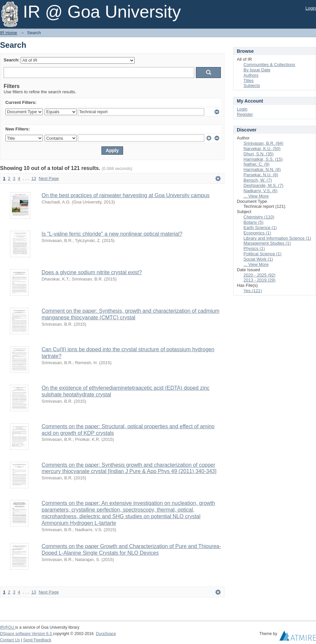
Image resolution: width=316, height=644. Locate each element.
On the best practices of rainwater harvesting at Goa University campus (126, 195)
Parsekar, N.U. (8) (260, 174)
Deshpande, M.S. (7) (263, 185)
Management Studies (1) (267, 243)
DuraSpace (106, 633)
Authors (250, 75)
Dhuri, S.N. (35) (258, 153)
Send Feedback (37, 640)
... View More (256, 196)
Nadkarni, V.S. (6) (260, 190)
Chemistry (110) (258, 216)
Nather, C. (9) (256, 164)
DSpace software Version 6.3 (26, 633)
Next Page (49, 178)
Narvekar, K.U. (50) (261, 148)
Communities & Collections (269, 64)
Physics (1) (254, 248)
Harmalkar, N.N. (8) (262, 169)
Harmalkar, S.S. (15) (263, 159)
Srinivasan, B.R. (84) (263, 143)
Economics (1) (257, 232)
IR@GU (7, 627)
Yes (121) (252, 290)
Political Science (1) (262, 253)
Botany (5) (253, 222)
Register (245, 114)
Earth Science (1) (260, 227)
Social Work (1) (258, 259)
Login (310, 8)
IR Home (8, 32)
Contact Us (10, 640)
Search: (12, 59)
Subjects (251, 85)
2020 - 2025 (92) (259, 275)
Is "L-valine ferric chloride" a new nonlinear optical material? (112, 234)
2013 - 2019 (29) (259, 280)
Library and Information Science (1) (277, 238)
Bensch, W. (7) (257, 180)
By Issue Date (256, 69)
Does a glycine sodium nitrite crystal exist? (92, 272)
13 (33, 178)
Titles (248, 80)
